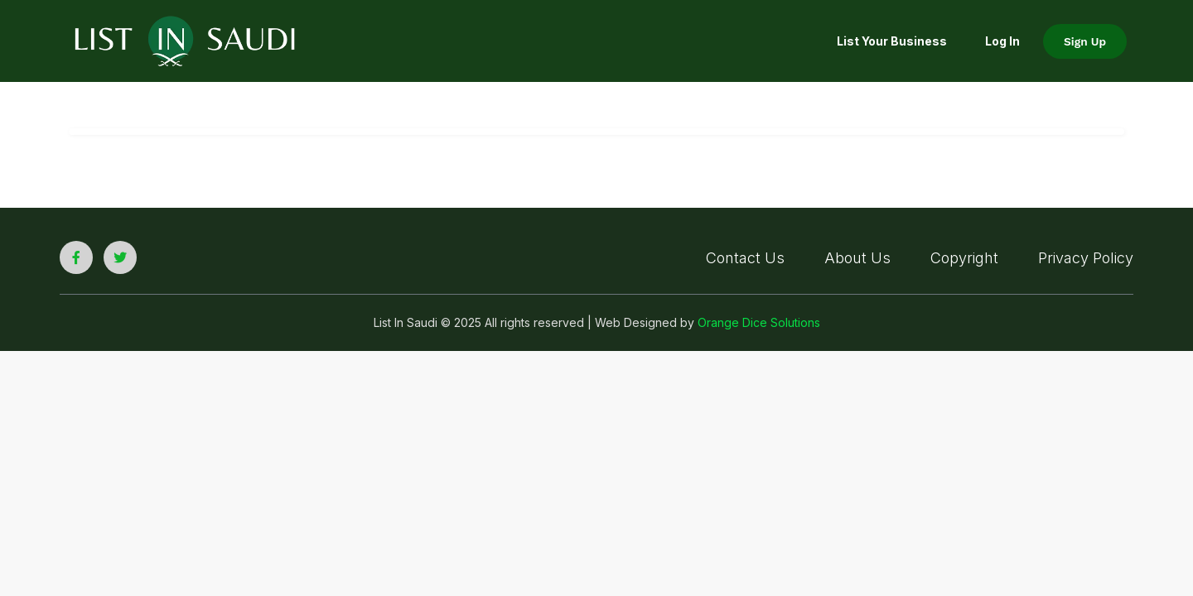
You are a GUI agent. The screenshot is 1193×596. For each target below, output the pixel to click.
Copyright (964, 258)
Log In (1002, 41)
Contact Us (745, 258)
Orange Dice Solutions (759, 322)
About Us (857, 258)
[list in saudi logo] (184, 39)
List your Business (892, 41)
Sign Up (1085, 41)
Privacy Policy (1085, 258)
